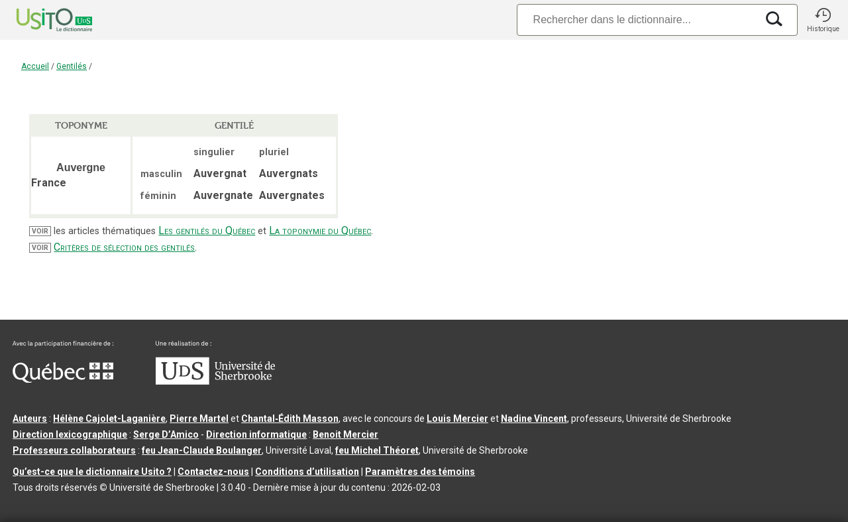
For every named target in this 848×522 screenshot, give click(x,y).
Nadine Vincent (534, 418)
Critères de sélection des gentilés (124, 247)
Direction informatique (256, 434)
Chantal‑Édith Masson (290, 418)
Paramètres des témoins (420, 471)
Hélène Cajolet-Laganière (109, 418)
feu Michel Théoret (377, 450)
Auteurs (30, 418)
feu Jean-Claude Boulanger (202, 450)
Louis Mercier (457, 418)
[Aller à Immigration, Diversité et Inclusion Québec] (63, 379)
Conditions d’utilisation (307, 471)
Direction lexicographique (70, 434)
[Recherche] (636, 19)
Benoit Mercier (345, 434)
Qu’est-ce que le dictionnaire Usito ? (92, 471)
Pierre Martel (199, 418)
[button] (823, 20)
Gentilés (71, 66)
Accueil (35, 66)
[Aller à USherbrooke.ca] (215, 381)
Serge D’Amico (166, 434)
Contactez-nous (213, 471)
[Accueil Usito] (40, 20)
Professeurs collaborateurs (74, 450)
